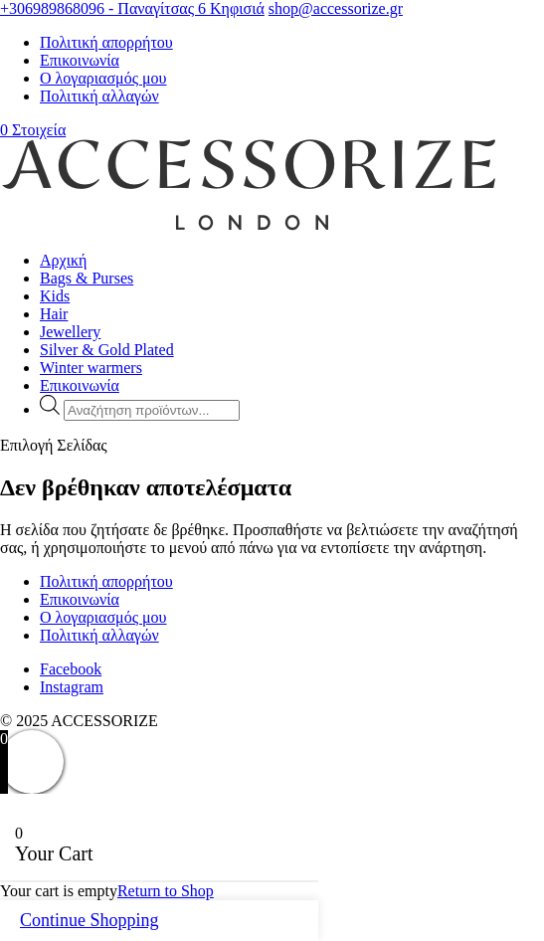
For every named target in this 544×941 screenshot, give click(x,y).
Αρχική (63, 260)
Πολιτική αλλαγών (99, 96)
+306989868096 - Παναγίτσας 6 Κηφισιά (132, 8)
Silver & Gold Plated (107, 349)
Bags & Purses (86, 278)
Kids (55, 295)
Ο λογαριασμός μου (103, 78)
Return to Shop (165, 890)
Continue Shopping (89, 920)
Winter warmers (91, 367)
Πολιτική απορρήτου (106, 42)
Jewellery (70, 331)
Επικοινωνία (79, 60)
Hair (54, 313)
